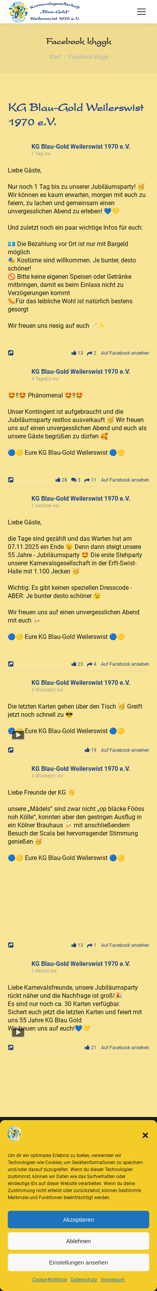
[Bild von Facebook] (43, 900)
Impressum (113, 1279)
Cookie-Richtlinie (49, 1279)
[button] (145, 1135)
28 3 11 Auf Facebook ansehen (101, 480)
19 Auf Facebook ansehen (115, 750)
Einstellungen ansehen (78, 1262)
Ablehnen (78, 1241)
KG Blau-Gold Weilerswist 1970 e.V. (80, 146)
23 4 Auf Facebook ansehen (109, 664)
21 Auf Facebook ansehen (115, 1047)
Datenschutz (84, 1279)
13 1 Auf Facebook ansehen (109, 945)
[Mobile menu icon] (141, 11)
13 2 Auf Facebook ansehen (109, 353)
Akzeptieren (78, 1219)
